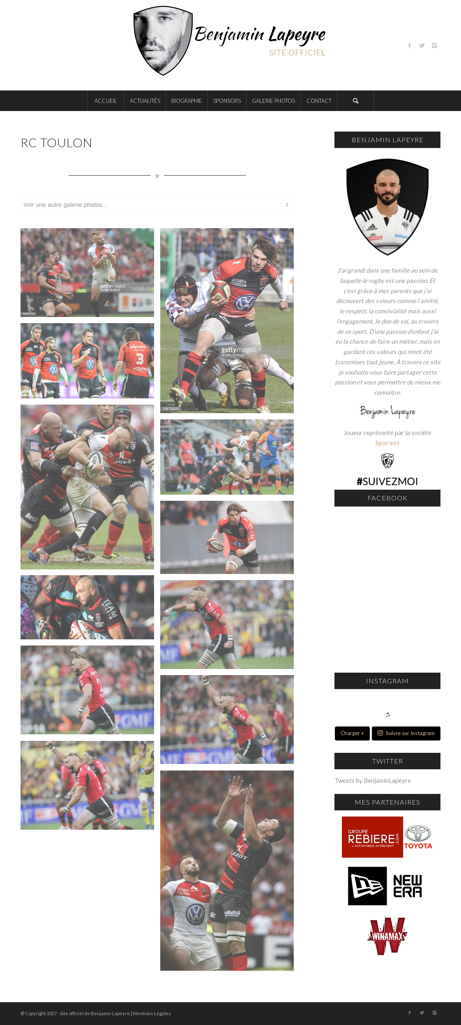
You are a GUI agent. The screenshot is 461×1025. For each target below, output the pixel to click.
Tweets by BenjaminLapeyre (372, 780)
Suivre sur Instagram (406, 733)
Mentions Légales (152, 1013)
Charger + (352, 733)
